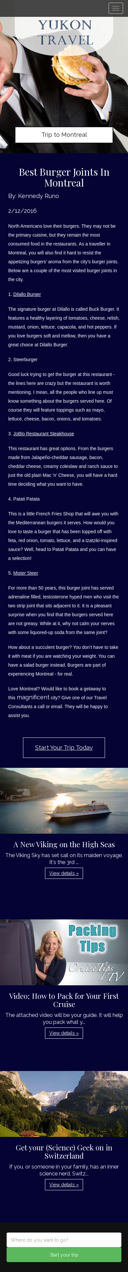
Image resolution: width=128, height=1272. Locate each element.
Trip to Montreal (64, 134)
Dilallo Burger (27, 294)
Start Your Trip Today (64, 747)
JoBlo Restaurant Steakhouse (43, 433)
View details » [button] (64, 873)
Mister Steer (25, 573)
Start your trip (64, 1255)
